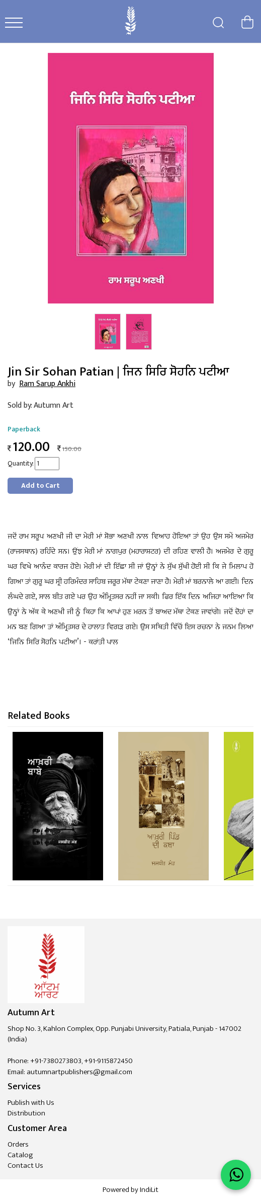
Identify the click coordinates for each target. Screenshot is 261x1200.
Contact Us (25, 1165)
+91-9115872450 (108, 1061)
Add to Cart (40, 485)
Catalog (20, 1155)
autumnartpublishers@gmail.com (79, 1072)
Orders (18, 1144)
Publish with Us (31, 1102)
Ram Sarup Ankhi (47, 384)
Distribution (26, 1113)
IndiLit (149, 1189)
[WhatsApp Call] (236, 1175)
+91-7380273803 (55, 1061)
